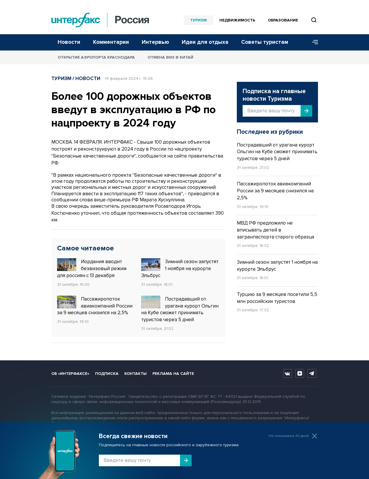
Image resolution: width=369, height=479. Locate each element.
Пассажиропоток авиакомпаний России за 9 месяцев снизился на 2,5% (94, 306)
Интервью (155, 42)
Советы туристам (264, 42)
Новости (69, 42)
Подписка (107, 373)
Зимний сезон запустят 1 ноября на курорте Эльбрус (180, 268)
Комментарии (111, 42)
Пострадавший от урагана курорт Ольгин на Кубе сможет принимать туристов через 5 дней (180, 309)
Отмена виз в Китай (170, 57)
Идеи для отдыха (205, 42)
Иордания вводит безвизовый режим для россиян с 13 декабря (91, 268)
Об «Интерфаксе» (70, 373)
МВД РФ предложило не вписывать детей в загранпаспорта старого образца (275, 230)
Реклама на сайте (173, 373)
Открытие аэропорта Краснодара (96, 57)
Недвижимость (237, 20)
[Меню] (313, 42)
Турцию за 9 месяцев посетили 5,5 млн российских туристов (277, 297)
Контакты (135, 373)
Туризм (198, 20)
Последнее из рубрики (270, 131)
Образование (283, 20)
